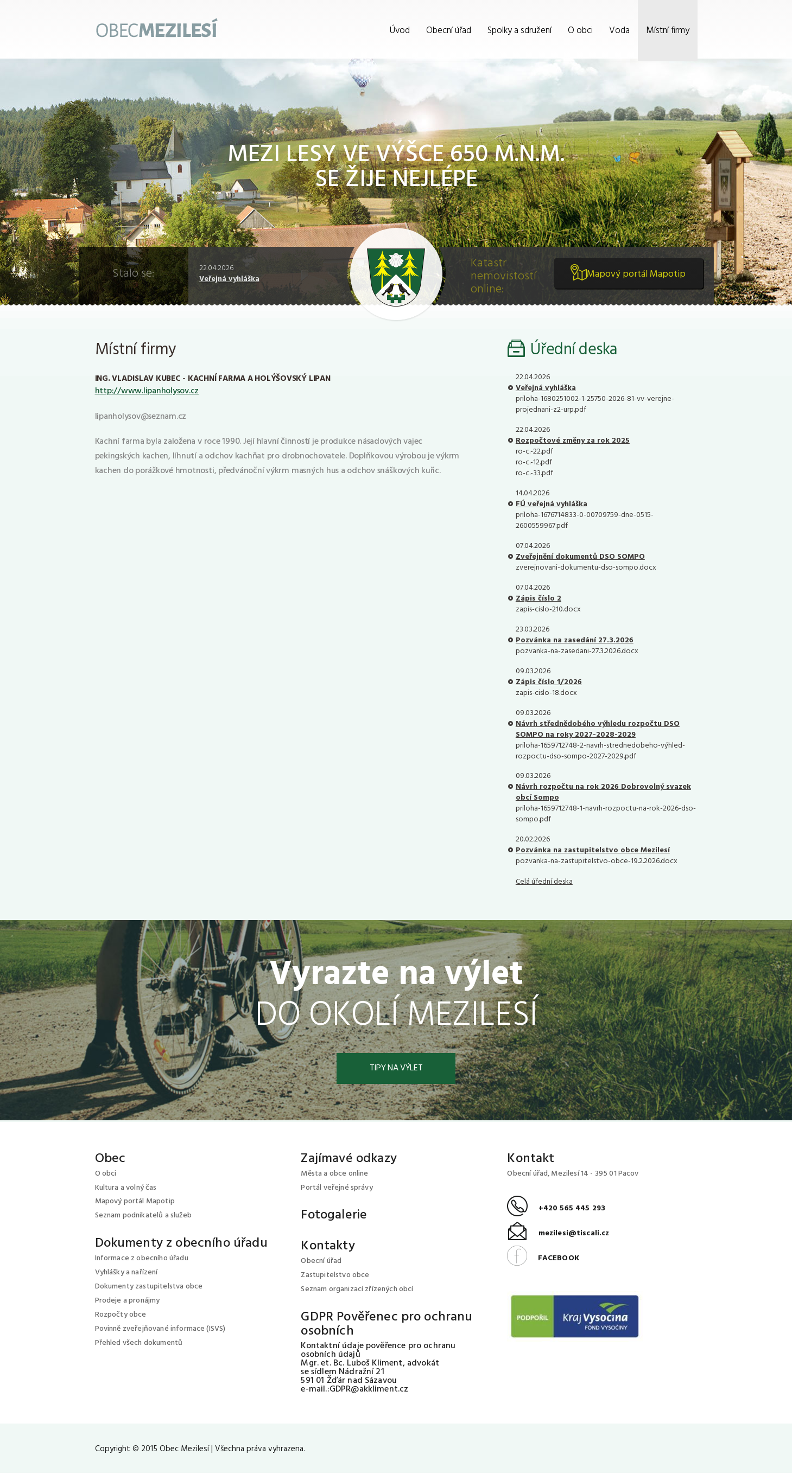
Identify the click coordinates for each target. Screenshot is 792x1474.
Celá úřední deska (544, 882)
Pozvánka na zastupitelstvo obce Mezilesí (593, 850)
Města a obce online (334, 1174)
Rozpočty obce (121, 1316)
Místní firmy (667, 30)
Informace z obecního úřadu (141, 1259)
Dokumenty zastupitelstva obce (149, 1287)
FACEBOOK (543, 1259)
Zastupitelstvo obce (335, 1276)
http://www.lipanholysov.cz (147, 391)
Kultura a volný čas (126, 1188)
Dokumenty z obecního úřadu (181, 1244)
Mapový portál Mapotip (634, 277)
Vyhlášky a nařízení (126, 1273)
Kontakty (327, 1247)
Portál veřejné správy (336, 1188)
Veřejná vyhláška (229, 279)
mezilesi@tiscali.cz (558, 1234)
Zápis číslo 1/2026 (549, 682)
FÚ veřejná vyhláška (551, 504)
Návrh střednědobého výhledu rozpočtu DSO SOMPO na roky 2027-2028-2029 (598, 729)
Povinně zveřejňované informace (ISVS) (160, 1330)
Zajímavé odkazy (348, 1159)
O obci (580, 30)
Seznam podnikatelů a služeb (143, 1216)
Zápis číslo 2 (538, 598)
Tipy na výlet (396, 1069)
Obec (110, 1159)
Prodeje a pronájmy (127, 1302)
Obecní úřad (448, 30)
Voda (619, 30)
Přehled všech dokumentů (139, 1344)
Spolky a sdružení (519, 30)
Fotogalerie (334, 1216)
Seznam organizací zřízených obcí (357, 1290)
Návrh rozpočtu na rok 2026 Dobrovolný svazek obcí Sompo (603, 792)
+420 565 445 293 (556, 1209)
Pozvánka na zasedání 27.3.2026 (574, 640)
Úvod (400, 30)
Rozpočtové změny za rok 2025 (573, 441)
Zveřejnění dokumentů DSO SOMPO (580, 557)
